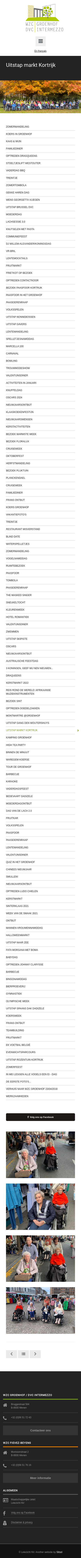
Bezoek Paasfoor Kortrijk (40, 287)
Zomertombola (40, 185)
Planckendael (40, 478)
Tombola (40, 580)
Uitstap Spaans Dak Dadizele (40, 1008)
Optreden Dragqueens (40, 156)
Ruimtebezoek (40, 565)
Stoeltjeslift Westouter (40, 163)
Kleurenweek (40, 609)
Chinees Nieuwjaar (40, 869)
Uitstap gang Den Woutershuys (40, 723)
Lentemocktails (40, 258)
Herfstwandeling (40, 463)
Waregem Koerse (40, 759)
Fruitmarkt (40, 265)
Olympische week (40, 1001)
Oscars (40, 646)
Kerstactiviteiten (40, 426)
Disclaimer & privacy (22, 1522)
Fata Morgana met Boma (40, 950)
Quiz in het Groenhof (40, 862)
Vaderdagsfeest (40, 788)
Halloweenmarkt (40, 935)
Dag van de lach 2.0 (40, 810)
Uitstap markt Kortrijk (40, 730)
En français (40, 51)
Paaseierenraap (40, 302)
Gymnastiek (40, 993)
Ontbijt (40, 920)
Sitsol (59, 1552)
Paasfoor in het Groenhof (40, 295)
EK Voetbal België (40, 1045)
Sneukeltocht (40, 602)
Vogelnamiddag (40, 558)
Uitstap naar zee (40, 942)
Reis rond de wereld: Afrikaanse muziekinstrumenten (40, 692)
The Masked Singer (40, 595)
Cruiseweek (40, 448)
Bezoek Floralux (40, 441)
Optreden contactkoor (40, 280)
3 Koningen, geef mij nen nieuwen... (40, 668)
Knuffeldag (40, 390)
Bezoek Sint (40, 701)
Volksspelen (40, 309)
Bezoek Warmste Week (40, 434)
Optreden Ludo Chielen (40, 891)
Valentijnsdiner (40, 375)
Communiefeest (40, 236)
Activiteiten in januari (40, 383)
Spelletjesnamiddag (40, 339)
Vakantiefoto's (40, 514)
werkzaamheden (40, 1096)
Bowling (40, 360)
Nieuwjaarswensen (40, 419)
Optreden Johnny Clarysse (40, 964)
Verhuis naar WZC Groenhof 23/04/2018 (40, 1089)
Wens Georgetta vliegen (40, 199)
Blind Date (40, 536)
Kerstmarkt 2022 (40, 682)
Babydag (40, 957)
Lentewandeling (40, 331)
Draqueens (40, 675)
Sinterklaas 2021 (40, 906)
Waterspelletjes (40, 544)
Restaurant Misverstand (40, 529)
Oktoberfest (40, 456)
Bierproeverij (40, 986)
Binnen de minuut (40, 752)
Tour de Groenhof (40, 767)
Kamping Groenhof (40, 737)
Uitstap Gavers (40, 324)
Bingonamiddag (40, 979)
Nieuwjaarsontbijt (40, 404)
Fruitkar (40, 818)
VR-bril (40, 251)
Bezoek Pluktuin (40, 470)
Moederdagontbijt (40, 803)
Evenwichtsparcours (40, 1052)
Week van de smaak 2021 (40, 913)
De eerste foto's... (40, 1081)
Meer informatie (40, 1478)
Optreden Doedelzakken (40, 708)
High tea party (40, 745)
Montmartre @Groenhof (40, 715)
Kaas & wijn (40, 141)
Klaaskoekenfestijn (40, 412)
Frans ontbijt (40, 500)
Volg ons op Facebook (40, 1117)
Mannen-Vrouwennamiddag (40, 928)
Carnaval (40, 353)
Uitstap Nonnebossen (40, 317)
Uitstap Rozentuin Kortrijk (40, 1059)
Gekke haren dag (40, 192)
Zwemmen (40, 631)
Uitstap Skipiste (40, 639)
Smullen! (40, 876)
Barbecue (40, 774)
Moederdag (40, 214)
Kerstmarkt (40, 898)
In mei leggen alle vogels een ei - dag (40, 1074)
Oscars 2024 (40, 397)
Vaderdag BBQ (40, 170)
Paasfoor (40, 573)
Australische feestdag (40, 661)
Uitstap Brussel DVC (40, 207)
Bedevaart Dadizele (40, 796)
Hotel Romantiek (40, 617)
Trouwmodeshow (40, 368)
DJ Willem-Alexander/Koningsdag (40, 243)
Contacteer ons (40, 1430)
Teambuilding (40, 1030)
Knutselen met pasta (40, 229)
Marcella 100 (40, 346)
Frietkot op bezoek (40, 273)
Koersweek (40, 1015)
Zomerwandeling (40, 126)
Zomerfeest (40, 1067)
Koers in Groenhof (40, 134)
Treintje (40, 178)
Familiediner (40, 148)
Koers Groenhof (40, 507)
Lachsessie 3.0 (40, 221)
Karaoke (40, 781)
